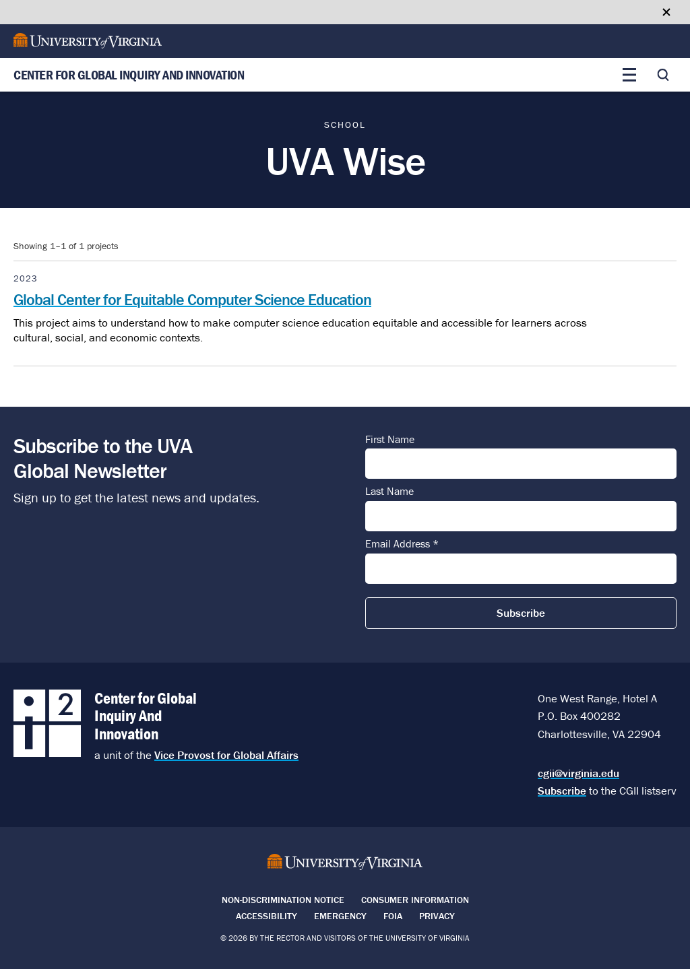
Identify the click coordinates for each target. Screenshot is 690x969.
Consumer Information (415, 900)
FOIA (392, 916)
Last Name (389, 492)
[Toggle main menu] (629, 74)
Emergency (340, 916)
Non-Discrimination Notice (283, 900)
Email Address (402, 544)
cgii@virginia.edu (578, 773)
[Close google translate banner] (666, 12)
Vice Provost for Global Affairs (226, 754)
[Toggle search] (663, 74)
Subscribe (562, 790)
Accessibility (266, 916)
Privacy (437, 916)
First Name (389, 440)
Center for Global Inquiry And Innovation (128, 75)
